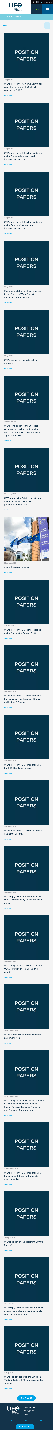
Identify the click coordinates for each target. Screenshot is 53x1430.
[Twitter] (11, 1420)
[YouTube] (41, 1420)
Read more (8, 95)
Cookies (27, 1414)
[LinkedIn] (26, 1420)
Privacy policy (29, 1411)
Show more (26, 1398)
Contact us (25, 1427)
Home (9, 17)
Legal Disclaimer (30, 1407)
